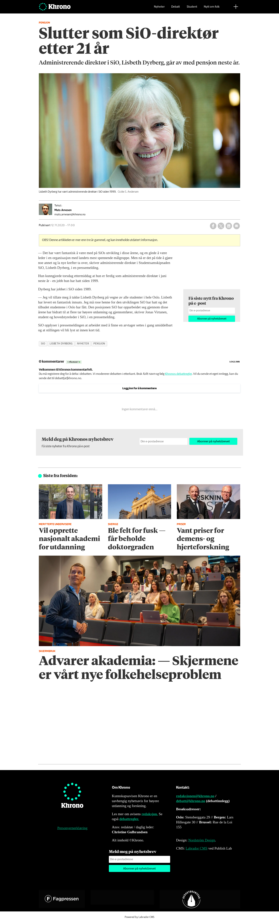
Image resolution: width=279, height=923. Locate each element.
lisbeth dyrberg (61, 343)
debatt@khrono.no (190, 801)
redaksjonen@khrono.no (195, 796)
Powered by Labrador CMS (139, 917)
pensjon (99, 343)
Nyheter (159, 8)
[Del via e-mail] (236, 226)
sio (43, 343)
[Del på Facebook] (213, 226)
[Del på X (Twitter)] (221, 226)
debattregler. (129, 819)
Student (192, 8)
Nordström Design (201, 840)
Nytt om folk (212, 8)
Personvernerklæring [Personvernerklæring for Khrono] (72, 828)
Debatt (175, 8)
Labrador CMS (196, 848)
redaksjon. (150, 814)
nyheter (83, 343)
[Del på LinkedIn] (229, 226)
